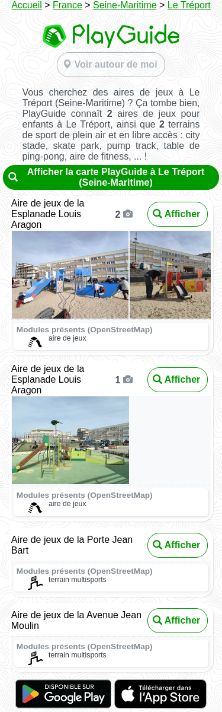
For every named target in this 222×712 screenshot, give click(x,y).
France (67, 5)
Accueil (26, 5)
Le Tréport (189, 5)
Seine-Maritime (125, 5)
